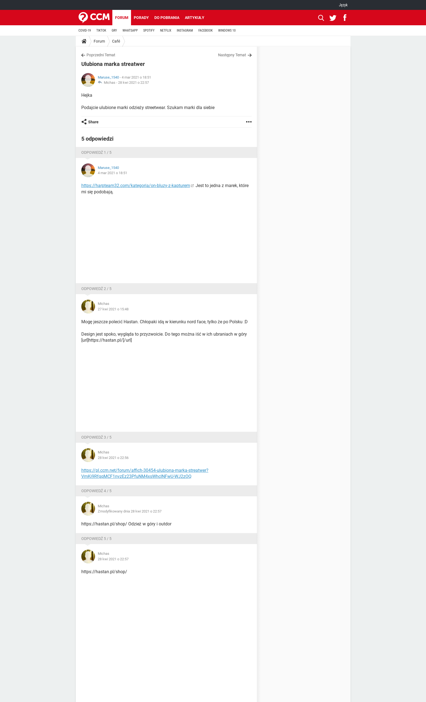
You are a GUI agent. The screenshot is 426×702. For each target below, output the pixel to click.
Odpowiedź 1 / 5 (96, 152)
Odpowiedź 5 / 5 (96, 538)
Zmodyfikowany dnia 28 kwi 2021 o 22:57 (130, 511)
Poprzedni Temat (101, 55)
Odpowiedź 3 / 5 (96, 437)
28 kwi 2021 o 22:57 (133, 82)
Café (116, 41)
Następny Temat (232, 55)
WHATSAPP (130, 30)
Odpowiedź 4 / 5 (96, 491)
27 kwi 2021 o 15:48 (113, 309)
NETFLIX (165, 30)
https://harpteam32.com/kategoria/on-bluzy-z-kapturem (135, 185)
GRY (114, 30)
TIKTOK (101, 30)
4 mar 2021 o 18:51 (112, 173)
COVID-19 (85, 30)
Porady (141, 17)
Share (93, 122)
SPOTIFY (148, 30)
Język (343, 5)
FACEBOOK (205, 30)
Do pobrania (166, 17)
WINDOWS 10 (227, 30)
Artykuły (195, 17)
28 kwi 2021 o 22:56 (113, 458)
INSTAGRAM (185, 30)
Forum (121, 17)
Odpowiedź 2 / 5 (96, 288)
